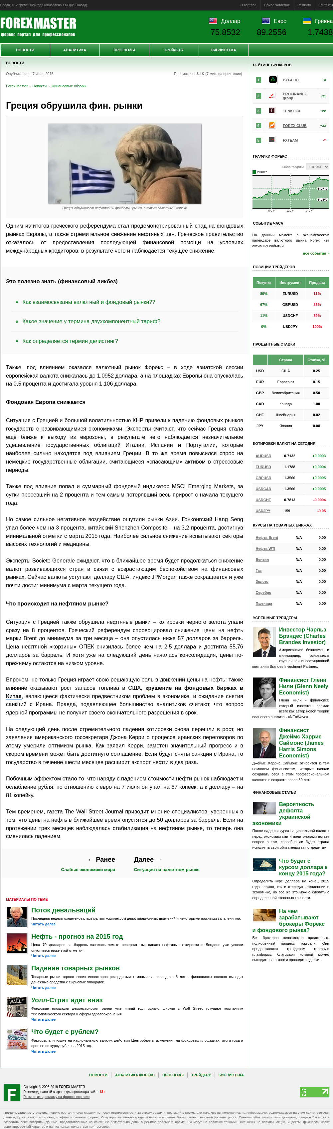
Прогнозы (124, 50)
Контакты (326, 5)
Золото (262, 581)
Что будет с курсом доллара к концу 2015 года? (303, 867)
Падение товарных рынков (75, 968)
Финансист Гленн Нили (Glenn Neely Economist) (303, 686)
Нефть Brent (267, 538)
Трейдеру (174, 50)
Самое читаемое (277, 5)
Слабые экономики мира (88, 864)
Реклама (304, 5)
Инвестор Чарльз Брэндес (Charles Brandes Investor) (302, 635)
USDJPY (263, 511)
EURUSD (263, 467)
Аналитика (74, 50)
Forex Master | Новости (38, 27)
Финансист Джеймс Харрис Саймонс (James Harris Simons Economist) (301, 742)
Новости (25, 50)
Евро (280, 21)
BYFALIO (291, 80)
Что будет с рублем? (65, 1031)
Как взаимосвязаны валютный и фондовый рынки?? (89, 302)
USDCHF (263, 500)
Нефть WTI (265, 549)
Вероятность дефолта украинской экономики (283, 813)
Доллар (230, 21)
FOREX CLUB (295, 126)
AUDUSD (263, 456)
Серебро (263, 592)
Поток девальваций (63, 910)
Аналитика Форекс (135, 1075)
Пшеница (264, 603)
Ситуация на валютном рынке (167, 864)
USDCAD (263, 489)
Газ (259, 570)
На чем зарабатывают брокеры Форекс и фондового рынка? (288, 920)
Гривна (324, 21)
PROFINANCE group (295, 96)
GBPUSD (263, 478)
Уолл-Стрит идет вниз (67, 1000)
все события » (316, 253)
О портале (248, 5)
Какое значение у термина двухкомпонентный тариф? (91, 321)
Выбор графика (292, 167)
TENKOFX (291, 111)
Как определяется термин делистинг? (70, 341)
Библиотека (223, 50)
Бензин (262, 560)
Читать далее (43, 924)
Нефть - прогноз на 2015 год (77, 936)
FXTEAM (290, 140)
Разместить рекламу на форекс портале (57, 1097)
